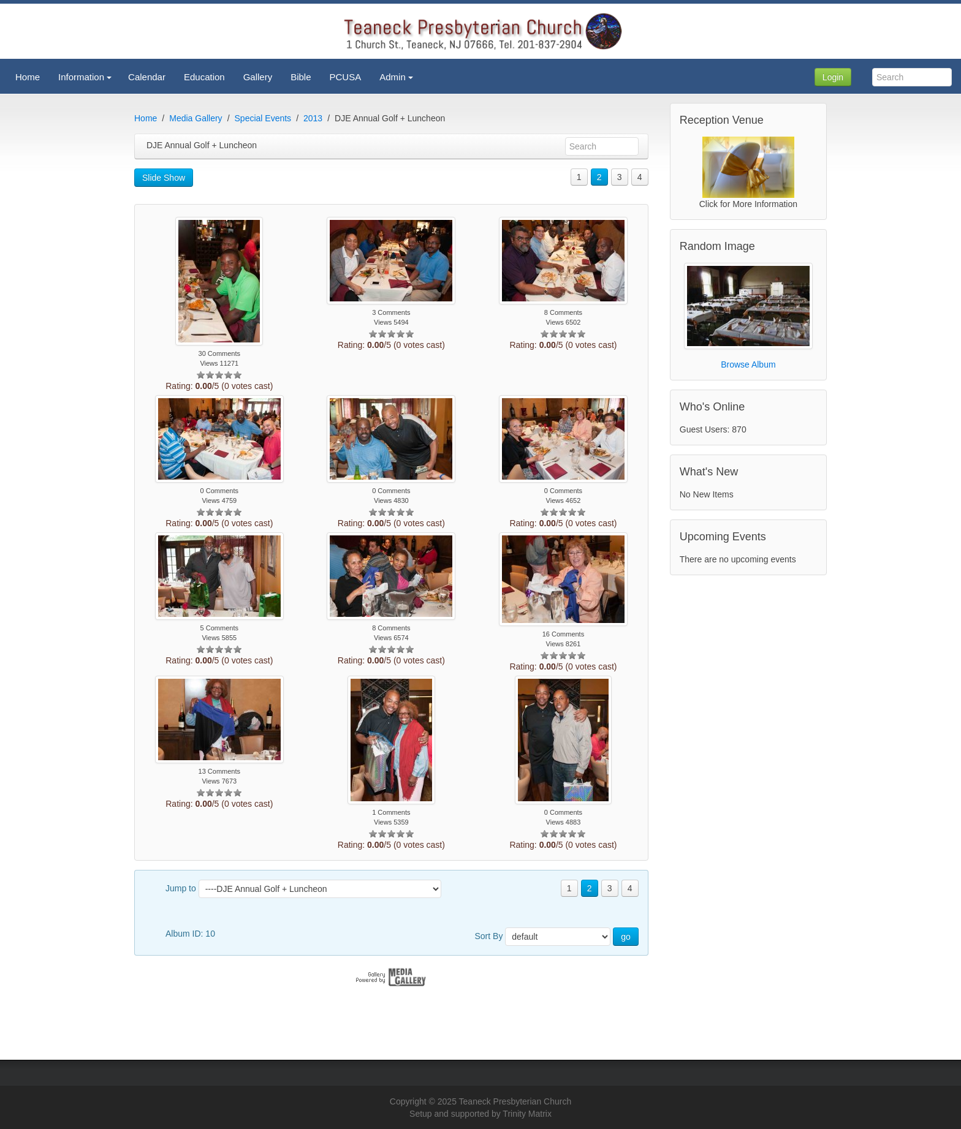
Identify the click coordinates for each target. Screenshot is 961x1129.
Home (145, 118)
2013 (312, 118)
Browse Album (748, 364)
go (626, 937)
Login (832, 77)
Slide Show (163, 178)
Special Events (263, 118)
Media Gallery (195, 118)
